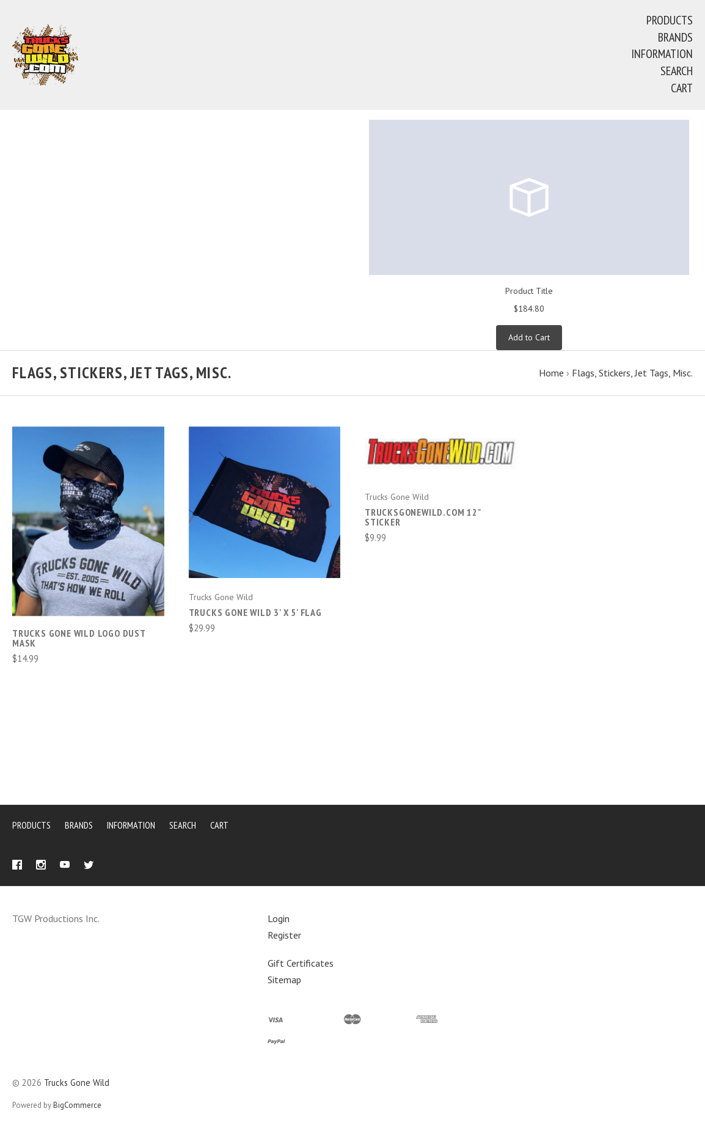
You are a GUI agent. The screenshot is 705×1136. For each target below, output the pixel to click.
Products (669, 20)
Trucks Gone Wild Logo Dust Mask (78, 638)
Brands (675, 37)
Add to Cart (529, 337)
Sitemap (284, 979)
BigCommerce (77, 1105)
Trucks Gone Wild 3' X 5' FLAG (255, 612)
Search (676, 71)
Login (279, 918)
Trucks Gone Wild (76, 1082)
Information (662, 54)
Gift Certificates (301, 963)
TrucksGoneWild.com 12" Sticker (423, 517)
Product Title (529, 290)
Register (284, 935)
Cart (682, 88)
